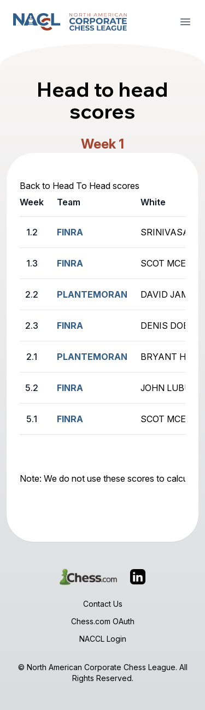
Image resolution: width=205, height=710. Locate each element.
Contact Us (102, 603)
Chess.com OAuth (102, 621)
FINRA (70, 232)
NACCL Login (102, 638)
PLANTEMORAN (92, 294)
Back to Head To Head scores (79, 185)
